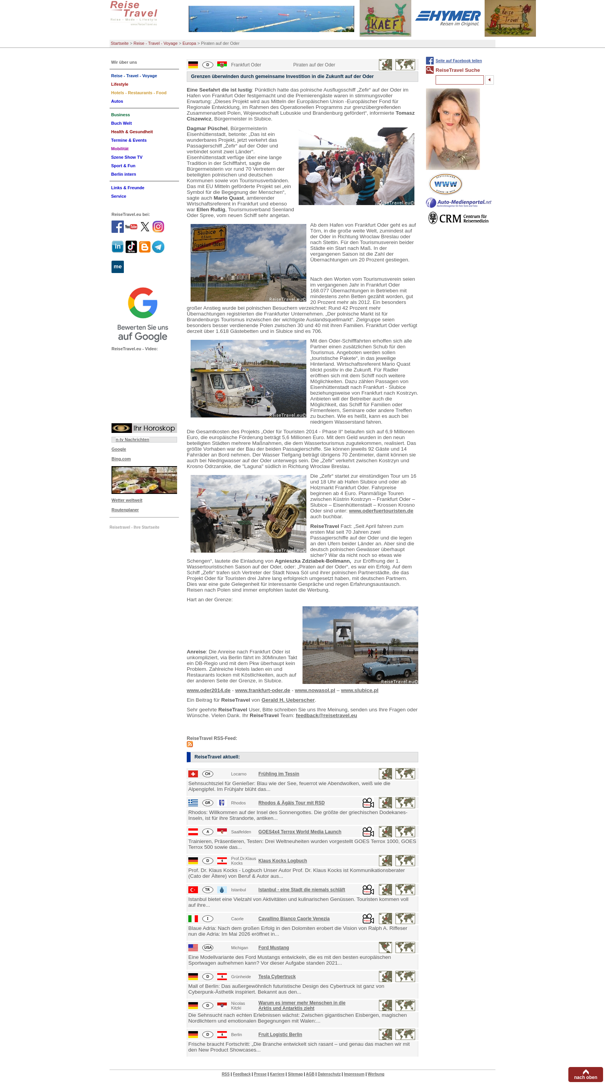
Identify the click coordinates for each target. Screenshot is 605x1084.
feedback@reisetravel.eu (326, 715)
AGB (310, 1074)
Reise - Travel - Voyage (155, 43)
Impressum (354, 1074)
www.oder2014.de (209, 690)
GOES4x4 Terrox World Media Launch (300, 832)
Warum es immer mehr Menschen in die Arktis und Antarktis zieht (302, 1005)
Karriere (277, 1074)
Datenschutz (329, 1074)
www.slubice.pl (360, 690)
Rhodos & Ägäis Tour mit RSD (292, 803)
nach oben (585, 1077)
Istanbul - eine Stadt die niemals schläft (302, 889)
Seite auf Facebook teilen (459, 61)
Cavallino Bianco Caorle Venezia (294, 918)
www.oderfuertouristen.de (381, 511)
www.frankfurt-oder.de (263, 690)
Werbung (376, 1074)
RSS (226, 1074)
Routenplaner (125, 509)
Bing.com (121, 458)
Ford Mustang (274, 947)
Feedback (242, 1074)
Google (119, 449)
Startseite (119, 43)
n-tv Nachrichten (132, 439)
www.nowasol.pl (315, 690)
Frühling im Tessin (279, 774)
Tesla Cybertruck (277, 976)
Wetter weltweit (127, 500)
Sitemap (295, 1074)
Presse (260, 1074)
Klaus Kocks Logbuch (283, 860)
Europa (189, 43)
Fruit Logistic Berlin (280, 1034)
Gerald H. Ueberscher (288, 700)
